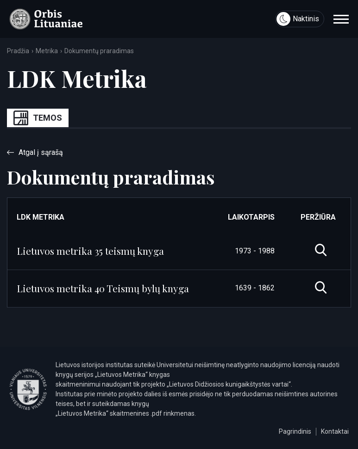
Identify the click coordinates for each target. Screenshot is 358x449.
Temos (37, 118)
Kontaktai (335, 431)
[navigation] (341, 19)
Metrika (47, 51)
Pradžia (18, 51)
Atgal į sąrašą (35, 152)
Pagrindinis (295, 431)
